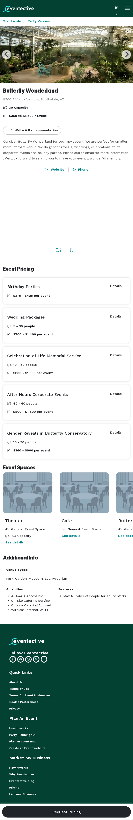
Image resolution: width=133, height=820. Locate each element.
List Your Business (22, 794)
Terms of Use (19, 688)
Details (116, 286)
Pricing (14, 787)
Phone (80, 169)
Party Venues (39, 21)
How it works (18, 728)
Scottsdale (12, 21)
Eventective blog (21, 781)
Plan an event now (22, 741)
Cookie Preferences (23, 702)
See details (14, 542)
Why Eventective (21, 774)
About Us (15, 682)
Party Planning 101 (22, 734)
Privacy (14, 708)
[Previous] (6, 54)
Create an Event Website (27, 748)
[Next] (126, 54)
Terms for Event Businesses (30, 695)
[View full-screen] (128, 30)
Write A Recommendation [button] (32, 130)
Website (54, 169)
